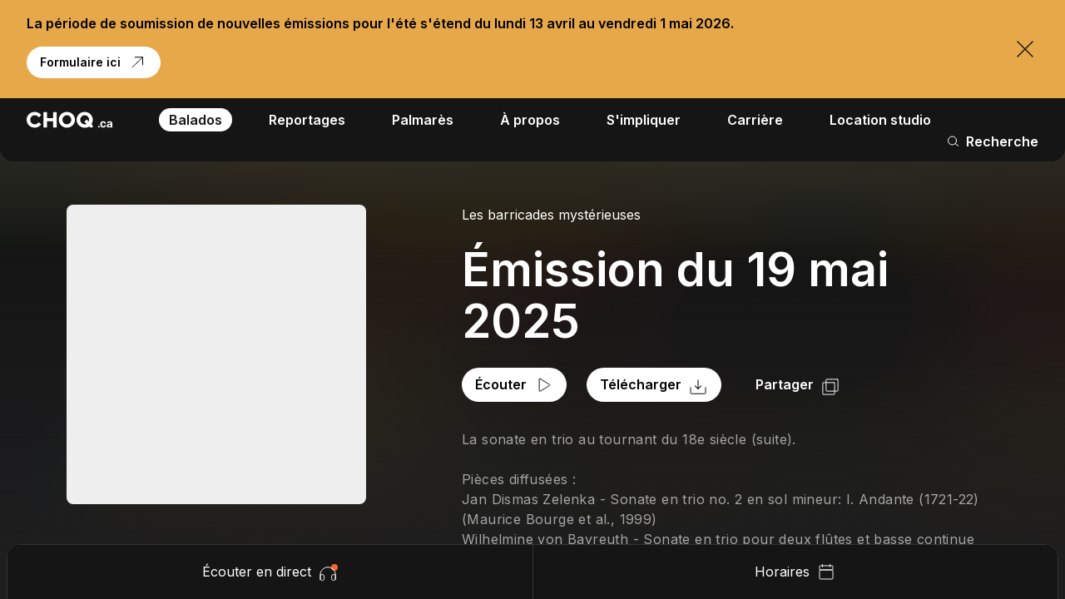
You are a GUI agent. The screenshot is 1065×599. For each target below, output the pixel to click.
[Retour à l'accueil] (69, 119)
